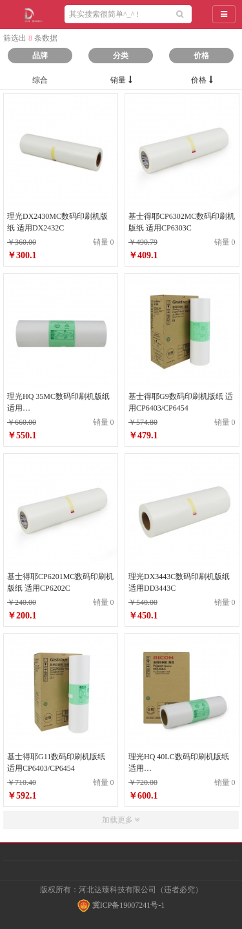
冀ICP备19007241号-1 (121, 905)
